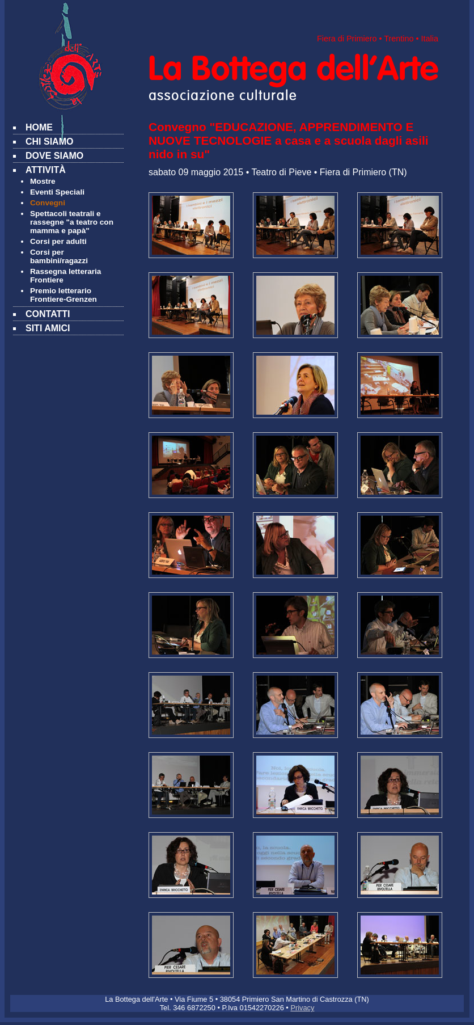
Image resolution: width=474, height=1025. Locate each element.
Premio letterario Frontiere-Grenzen (63, 294)
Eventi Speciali (57, 192)
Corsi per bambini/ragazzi (59, 256)
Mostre (43, 181)
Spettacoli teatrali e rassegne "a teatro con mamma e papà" (71, 222)
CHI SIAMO (49, 141)
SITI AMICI (48, 328)
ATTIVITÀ (46, 170)
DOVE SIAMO (54, 156)
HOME (39, 127)
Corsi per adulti (58, 241)
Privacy (302, 1007)
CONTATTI (48, 314)
